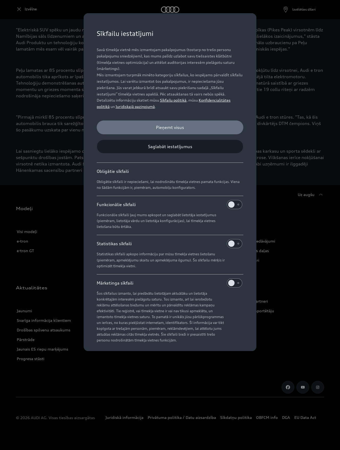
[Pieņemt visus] (170, 127)
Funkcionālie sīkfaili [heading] (169, 204)
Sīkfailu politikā (173, 100)
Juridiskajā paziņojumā (135, 106)
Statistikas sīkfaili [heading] (169, 243)
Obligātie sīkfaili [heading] (113, 171)
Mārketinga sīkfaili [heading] (169, 283)
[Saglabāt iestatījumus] (170, 146)
